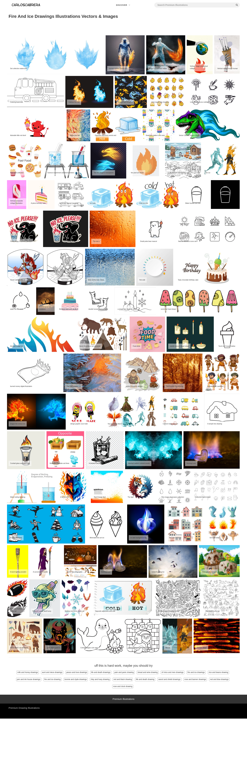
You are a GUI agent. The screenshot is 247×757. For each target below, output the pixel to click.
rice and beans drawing (218, 672)
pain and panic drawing (124, 672)
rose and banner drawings (195, 679)
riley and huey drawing (100, 679)
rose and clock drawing (122, 686)
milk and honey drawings (27, 672)
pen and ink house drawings (28, 679)
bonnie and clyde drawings (76, 679)
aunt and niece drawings (52, 672)
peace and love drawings (76, 672)
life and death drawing (145, 679)
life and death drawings (100, 672)
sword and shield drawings (169, 679)
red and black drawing (123, 679)
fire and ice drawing (52, 679)
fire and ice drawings (196, 672)
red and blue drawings (219, 679)
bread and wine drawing (147, 672)
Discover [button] (123, 5)
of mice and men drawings (172, 672)
